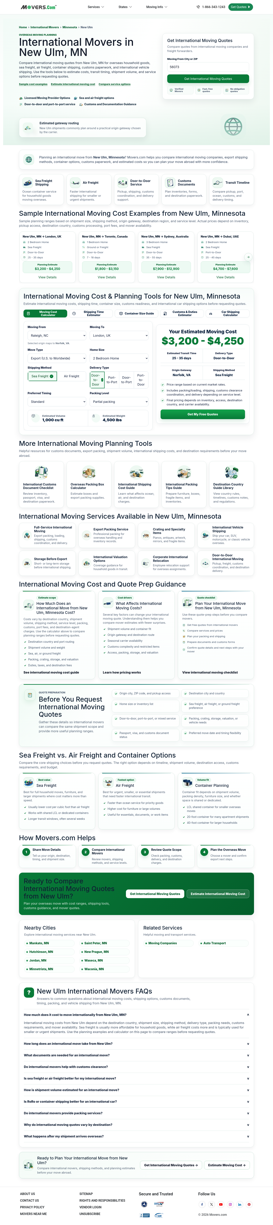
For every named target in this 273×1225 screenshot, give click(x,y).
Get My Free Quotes (203, 414)
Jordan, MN (37, 960)
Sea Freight (40, 376)
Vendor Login (90, 1207)
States (125, 7)
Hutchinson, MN (41, 952)
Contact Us (29, 1200)
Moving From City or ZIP (182, 58)
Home (23, 27)
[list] (136, 257)
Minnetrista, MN (41, 969)
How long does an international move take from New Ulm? (136, 1043)
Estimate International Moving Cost (218, 894)
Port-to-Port (112, 380)
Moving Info (157, 7)
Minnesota (69, 27)
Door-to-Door (95, 379)
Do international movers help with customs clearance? (136, 1067)
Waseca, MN (93, 960)
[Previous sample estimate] (25, 257)
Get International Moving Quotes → (171, 1165)
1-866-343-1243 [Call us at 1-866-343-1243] (211, 7)
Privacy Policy (32, 1207)
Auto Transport (214, 943)
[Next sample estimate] (248, 257)
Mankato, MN (39, 943)
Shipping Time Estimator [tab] (88, 313)
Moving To (97, 327)
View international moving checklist (210, 672)
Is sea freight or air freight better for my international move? (136, 1078)
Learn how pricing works (122, 672)
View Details (47, 277)
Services (96, 7)
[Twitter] (211, 1204)
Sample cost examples (33, 84)
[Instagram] (230, 1204)
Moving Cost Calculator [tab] (41, 313)
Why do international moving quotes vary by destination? (136, 1125)
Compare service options (115, 84)
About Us (27, 1194)
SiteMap (86, 1194)
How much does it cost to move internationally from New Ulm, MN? (136, 1015)
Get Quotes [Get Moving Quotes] (240, 7)
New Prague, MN (96, 952)
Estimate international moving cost (73, 84)
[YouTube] (221, 1204)
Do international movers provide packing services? (136, 1113)
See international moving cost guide (51, 672)
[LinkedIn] (240, 1204)
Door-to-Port (126, 380)
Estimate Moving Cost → (227, 1165)
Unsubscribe (90, 1214)
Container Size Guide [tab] (136, 313)
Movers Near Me (33, 1214)
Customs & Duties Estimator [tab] (180, 313)
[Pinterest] (249, 1204)
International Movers (45, 27)
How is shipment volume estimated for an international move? (136, 1090)
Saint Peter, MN (95, 943)
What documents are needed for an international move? (136, 1055)
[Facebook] (202, 1204)
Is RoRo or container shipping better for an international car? (136, 1101)
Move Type (35, 349)
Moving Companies (162, 943)
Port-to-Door (141, 379)
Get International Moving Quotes (208, 79)
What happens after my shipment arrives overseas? (136, 1136)
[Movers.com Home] (38, 7)
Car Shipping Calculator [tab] (224, 313)
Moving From (37, 327)
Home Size (97, 349)
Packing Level (99, 393)
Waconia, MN (94, 969)
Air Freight (71, 376)
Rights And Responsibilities (102, 1200)
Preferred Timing (39, 393)
